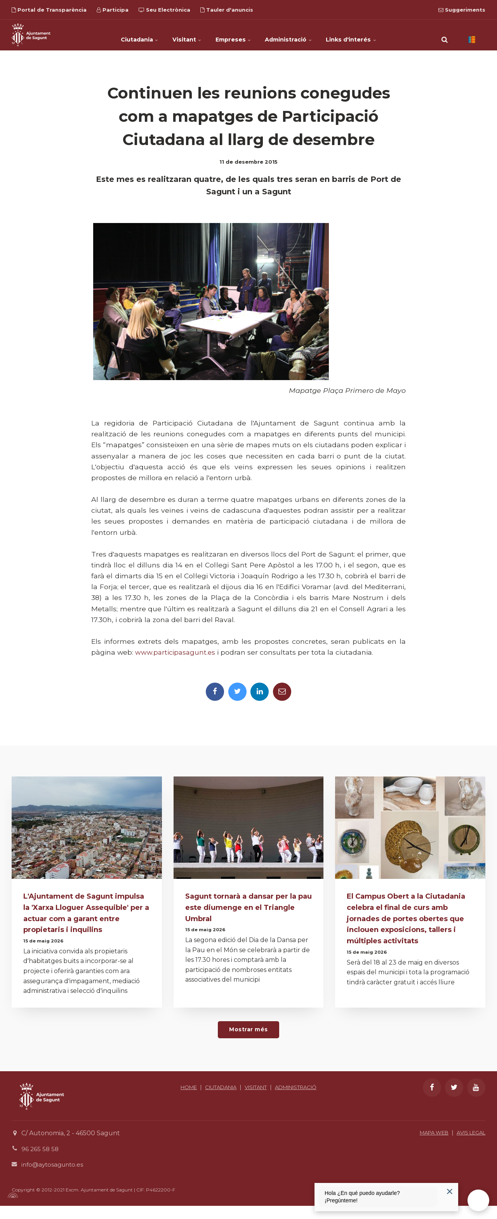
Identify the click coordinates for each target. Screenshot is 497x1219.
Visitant (179, 34)
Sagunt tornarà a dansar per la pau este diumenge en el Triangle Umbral (244, 908)
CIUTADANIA (242, 1100)
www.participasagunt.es (176, 652)
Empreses (234, 34)
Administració (298, 34)
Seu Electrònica (164, 10)
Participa (113, 10)
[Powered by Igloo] (12, 1208)
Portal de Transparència (49, 10)
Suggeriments (461, 10)
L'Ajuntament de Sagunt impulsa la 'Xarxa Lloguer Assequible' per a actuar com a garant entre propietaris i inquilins (83, 919)
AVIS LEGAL (468, 1145)
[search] (444, 34)
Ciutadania (123, 34)
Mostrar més (248, 1042)
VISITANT (281, 1100)
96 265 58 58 (40, 1162)
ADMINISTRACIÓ (249, 1109)
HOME (206, 1100)
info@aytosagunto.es (54, 1177)
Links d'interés (368, 34)
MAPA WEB (427, 1145)
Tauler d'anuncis (226, 10)
